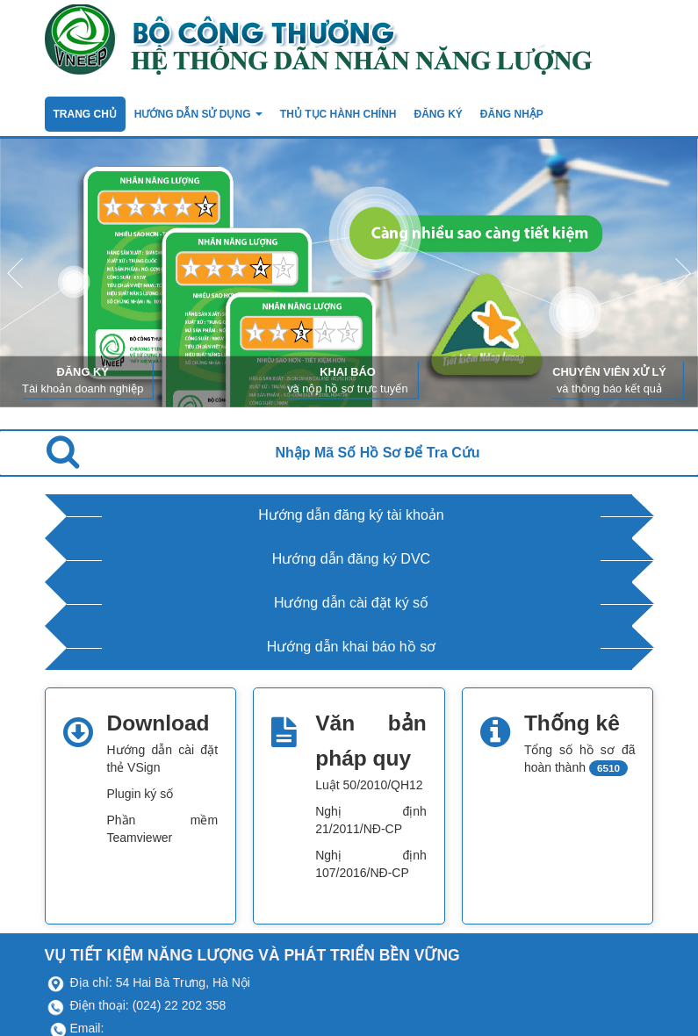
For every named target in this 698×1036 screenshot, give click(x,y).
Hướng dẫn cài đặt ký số (351, 602)
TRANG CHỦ (85, 114)
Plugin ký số (140, 794)
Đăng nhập (511, 114)
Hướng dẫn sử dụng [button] (198, 114)
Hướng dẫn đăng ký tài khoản (351, 514)
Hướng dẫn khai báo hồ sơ (351, 646)
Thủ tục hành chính (338, 114)
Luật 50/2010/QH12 (368, 785)
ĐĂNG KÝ (438, 114)
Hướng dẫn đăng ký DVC (351, 558)
